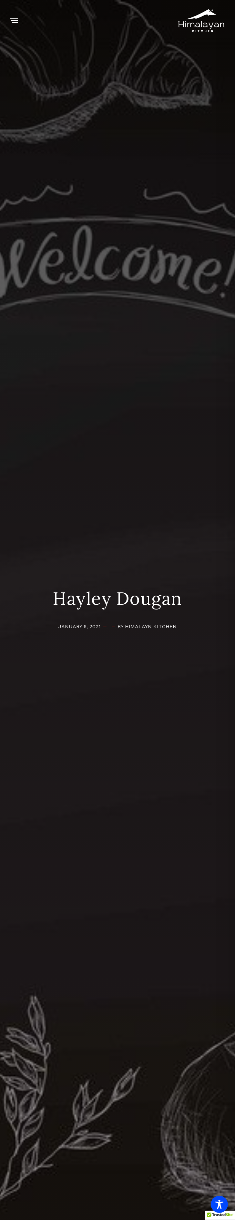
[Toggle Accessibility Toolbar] (219, 1204)
